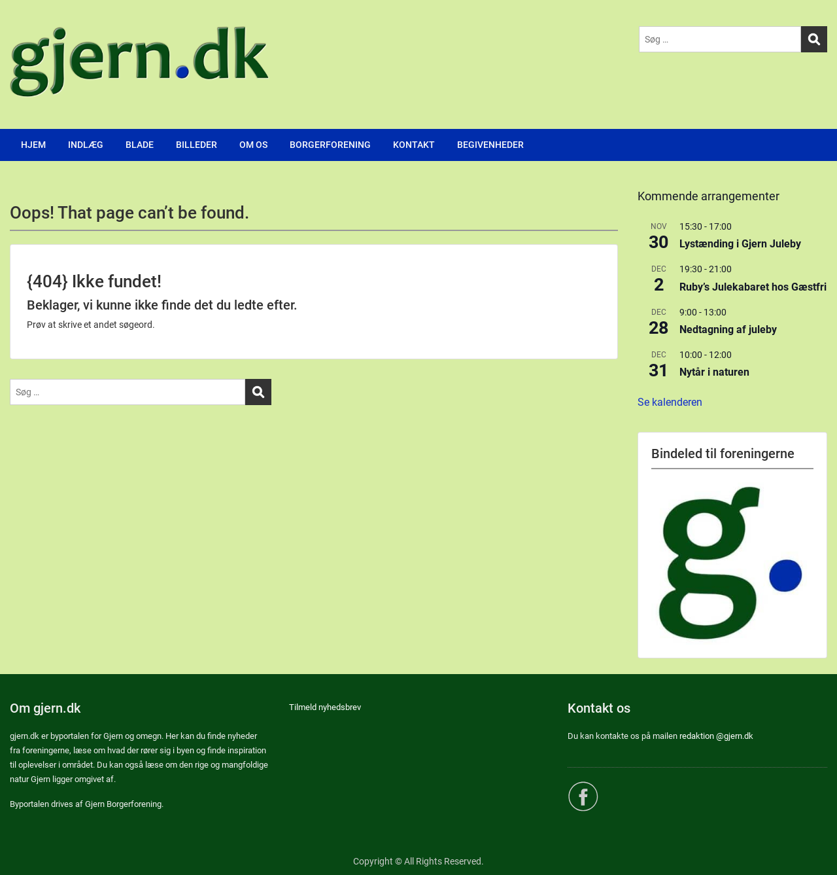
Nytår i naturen (714, 372)
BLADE (140, 144)
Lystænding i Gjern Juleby (740, 244)
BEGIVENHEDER (490, 144)
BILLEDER (196, 144)
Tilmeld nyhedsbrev (325, 707)
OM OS (253, 144)
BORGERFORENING (330, 144)
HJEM (33, 144)
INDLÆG (85, 144)
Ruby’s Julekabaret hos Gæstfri (753, 287)
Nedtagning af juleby (728, 329)
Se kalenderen (670, 402)
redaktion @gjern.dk (716, 736)
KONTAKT (414, 144)
